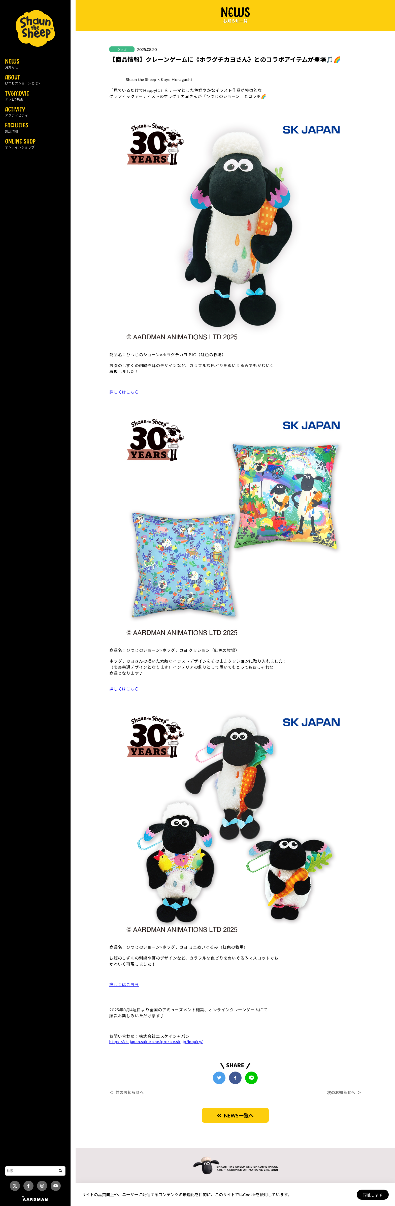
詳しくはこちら (124, 391)
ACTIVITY (16, 112)
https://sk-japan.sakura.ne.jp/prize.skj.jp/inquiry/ (156, 1041)
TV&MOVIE (17, 96)
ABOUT (23, 80)
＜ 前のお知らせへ (126, 1092)
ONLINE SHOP (20, 144)
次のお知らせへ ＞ (344, 1092)
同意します (373, 1194)
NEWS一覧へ (235, 1115)
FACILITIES (16, 128)
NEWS (12, 64)
